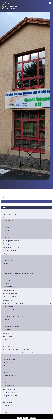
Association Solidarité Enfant (11, 326)
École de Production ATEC (10, 375)
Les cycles (6, 230)
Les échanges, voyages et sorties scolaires (15, 316)
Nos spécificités (8, 227)
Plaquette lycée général (10, 329)
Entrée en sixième (8, 263)
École (4, 217)
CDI (5, 276)
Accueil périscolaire (9, 233)
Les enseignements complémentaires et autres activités (18, 273)
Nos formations (8, 313)
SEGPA (6, 270)
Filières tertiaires (8, 336)
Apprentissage (8, 372)
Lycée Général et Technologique (13, 303)
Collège (5, 254)
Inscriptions (6, 409)
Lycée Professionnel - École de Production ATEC (18, 353)
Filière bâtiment (8, 369)
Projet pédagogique (9, 260)
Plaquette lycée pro (9, 385)
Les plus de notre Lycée (10, 293)
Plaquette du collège (9, 286)
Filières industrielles (9, 365)
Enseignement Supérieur (10, 396)
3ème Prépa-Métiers (9, 297)
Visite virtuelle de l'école (10, 214)
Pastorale (6, 237)
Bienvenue (6, 211)
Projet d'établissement (10, 224)
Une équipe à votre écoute (11, 241)
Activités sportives (9, 280)
